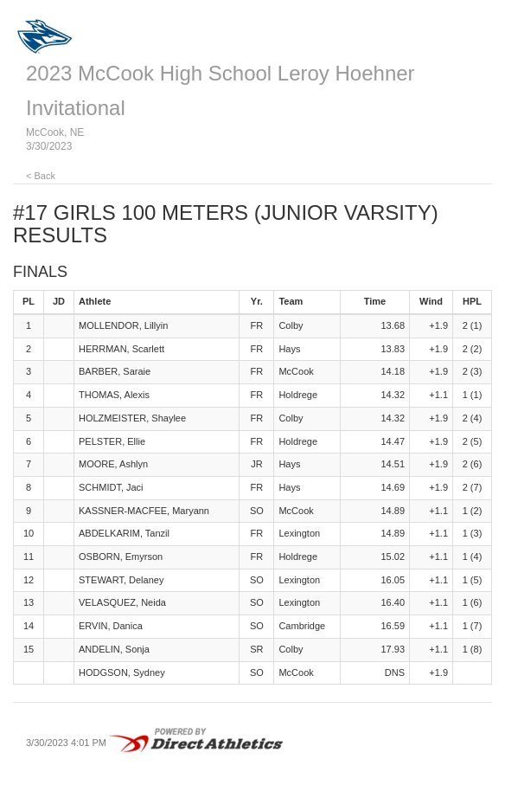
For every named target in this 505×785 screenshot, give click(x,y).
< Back (40, 176)
